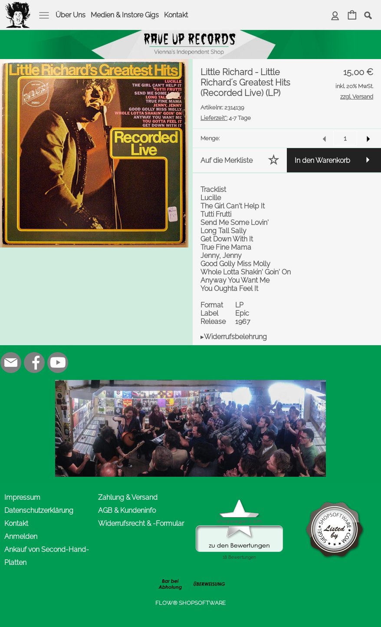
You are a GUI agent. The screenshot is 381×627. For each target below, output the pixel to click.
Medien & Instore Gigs (125, 15)
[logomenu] (18, 6)
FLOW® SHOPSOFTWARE (190, 603)
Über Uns (70, 15)
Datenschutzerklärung (38, 510)
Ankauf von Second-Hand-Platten (46, 556)
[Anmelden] (335, 16)
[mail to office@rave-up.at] (11, 362)
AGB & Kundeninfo (127, 510)
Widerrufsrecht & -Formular (141, 523)
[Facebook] (34, 362)
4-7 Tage (225, 118)
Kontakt (176, 15)
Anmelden (20, 536)
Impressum (22, 497)
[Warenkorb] (352, 16)
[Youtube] (58, 362)
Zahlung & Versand (128, 497)
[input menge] (345, 138)
